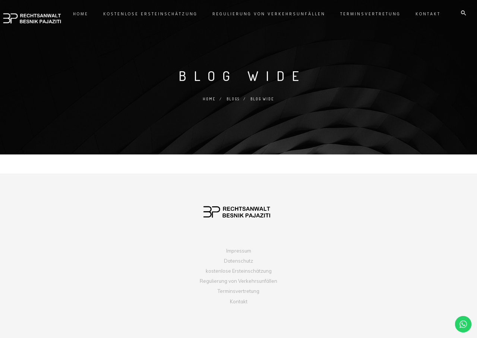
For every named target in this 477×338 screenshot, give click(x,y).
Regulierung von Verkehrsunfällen (238, 281)
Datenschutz (238, 261)
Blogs (233, 99)
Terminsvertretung (238, 291)
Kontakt (238, 301)
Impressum (238, 251)
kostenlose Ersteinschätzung (239, 271)
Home (208, 99)
